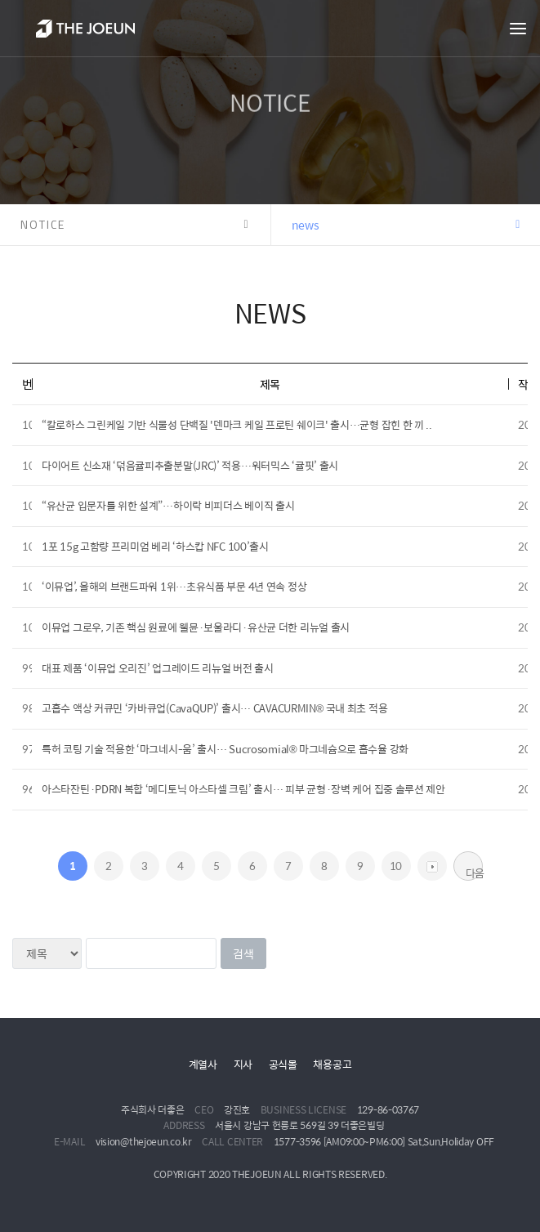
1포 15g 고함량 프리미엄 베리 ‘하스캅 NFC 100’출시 (155, 546)
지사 (243, 1064)
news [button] (305, 225)
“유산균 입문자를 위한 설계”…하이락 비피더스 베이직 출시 (168, 505)
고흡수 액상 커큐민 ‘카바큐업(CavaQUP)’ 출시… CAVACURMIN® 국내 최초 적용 (214, 707)
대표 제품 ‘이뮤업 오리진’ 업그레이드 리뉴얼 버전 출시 (158, 667)
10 (396, 865)
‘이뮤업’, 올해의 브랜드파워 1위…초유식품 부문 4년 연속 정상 (174, 586)
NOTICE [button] (42, 224)
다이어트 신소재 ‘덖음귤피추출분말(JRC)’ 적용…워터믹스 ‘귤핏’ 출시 (190, 465)
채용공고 (332, 1064)
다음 (474, 872)
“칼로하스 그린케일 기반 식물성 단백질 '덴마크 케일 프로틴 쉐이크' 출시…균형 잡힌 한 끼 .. (237, 424)
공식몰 (283, 1064)
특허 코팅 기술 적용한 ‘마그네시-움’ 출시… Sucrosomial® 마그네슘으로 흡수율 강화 (225, 748)
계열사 (203, 1064)
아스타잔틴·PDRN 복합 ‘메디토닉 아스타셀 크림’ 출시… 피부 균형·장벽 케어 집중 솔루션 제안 (243, 788)
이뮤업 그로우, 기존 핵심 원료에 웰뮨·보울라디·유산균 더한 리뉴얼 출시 (196, 627)
